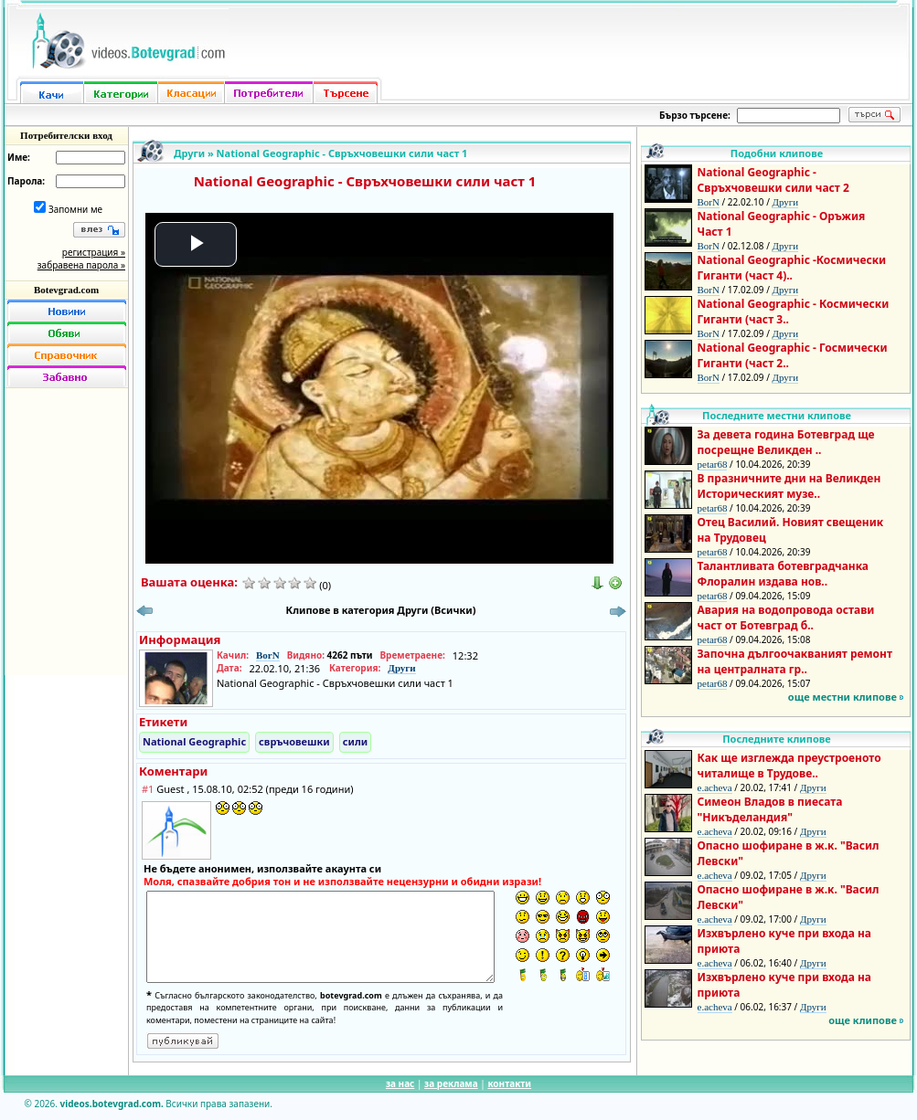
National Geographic (194, 741)
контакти (509, 1083)
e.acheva (715, 787)
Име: (18, 157)
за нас (400, 1083)
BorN (268, 655)
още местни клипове (842, 696)
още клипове (862, 1020)
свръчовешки (294, 741)
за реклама (451, 1083)
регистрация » (93, 252)
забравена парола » (81, 265)
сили (355, 741)
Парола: (26, 180)
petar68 (713, 464)
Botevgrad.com (66, 289)
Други (189, 153)
